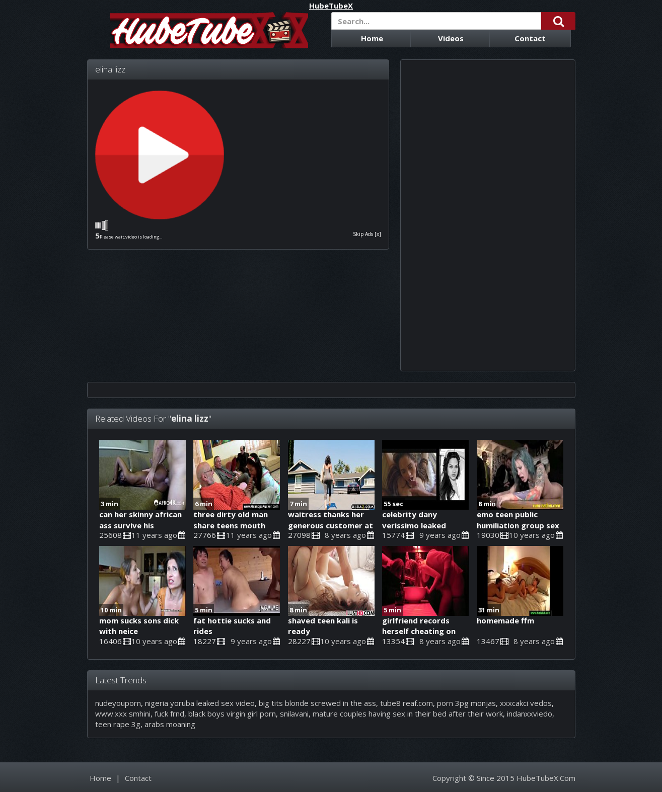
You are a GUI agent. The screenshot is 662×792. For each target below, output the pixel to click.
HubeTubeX (331, 6)
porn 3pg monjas (466, 703)
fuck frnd (169, 713)
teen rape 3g (117, 724)
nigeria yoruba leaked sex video (200, 703)
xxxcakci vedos (526, 703)
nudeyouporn (118, 703)
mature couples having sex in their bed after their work (408, 713)
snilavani (294, 713)
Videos (451, 38)
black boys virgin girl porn (232, 713)
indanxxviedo (529, 713)
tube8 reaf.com (406, 703)
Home (372, 38)
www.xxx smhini (123, 713)
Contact (530, 38)
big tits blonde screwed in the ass (317, 703)
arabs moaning (169, 724)
